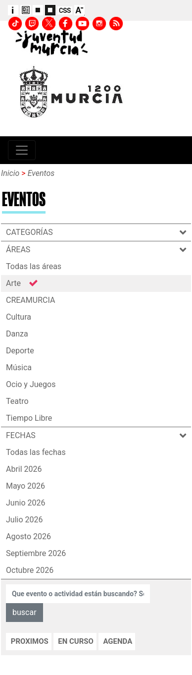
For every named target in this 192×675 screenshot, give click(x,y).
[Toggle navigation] (22, 150)
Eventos (41, 173)
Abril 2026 (24, 469)
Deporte (20, 350)
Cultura (18, 317)
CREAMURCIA (30, 300)
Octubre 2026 (29, 570)
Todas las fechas (36, 452)
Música (19, 367)
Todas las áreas (33, 266)
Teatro (17, 401)
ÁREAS (27, 249)
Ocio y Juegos (30, 384)
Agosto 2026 (28, 536)
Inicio (10, 173)
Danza (17, 333)
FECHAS (29, 435)
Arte (13, 283)
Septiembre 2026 (36, 553)
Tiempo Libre (29, 418)
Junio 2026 (25, 502)
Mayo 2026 (25, 486)
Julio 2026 (24, 519)
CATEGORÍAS (38, 232)
